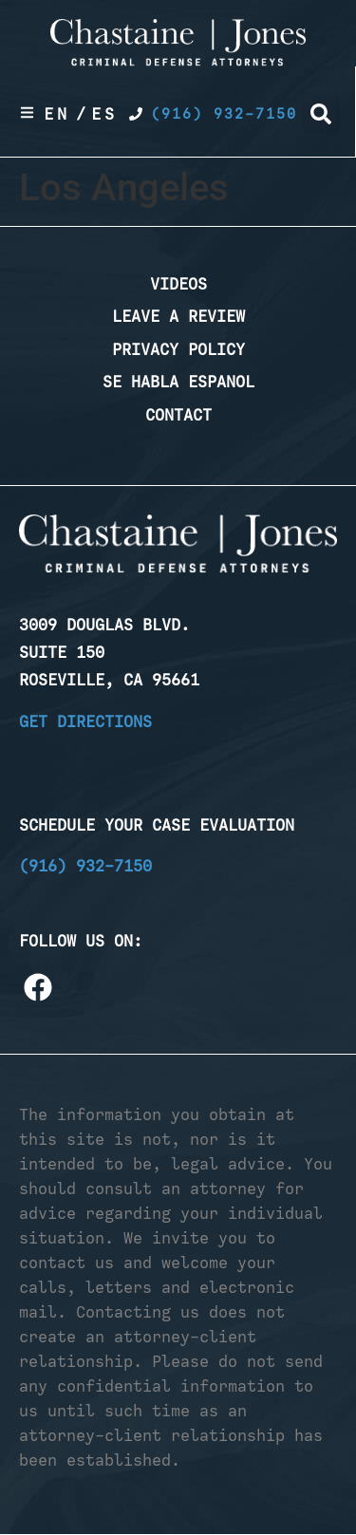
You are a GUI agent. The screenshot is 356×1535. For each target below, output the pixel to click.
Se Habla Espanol (178, 381)
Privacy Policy (178, 349)
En (57, 113)
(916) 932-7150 (85, 865)
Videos (178, 283)
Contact (178, 414)
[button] (321, 114)
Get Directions (85, 721)
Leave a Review (178, 316)
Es (104, 113)
